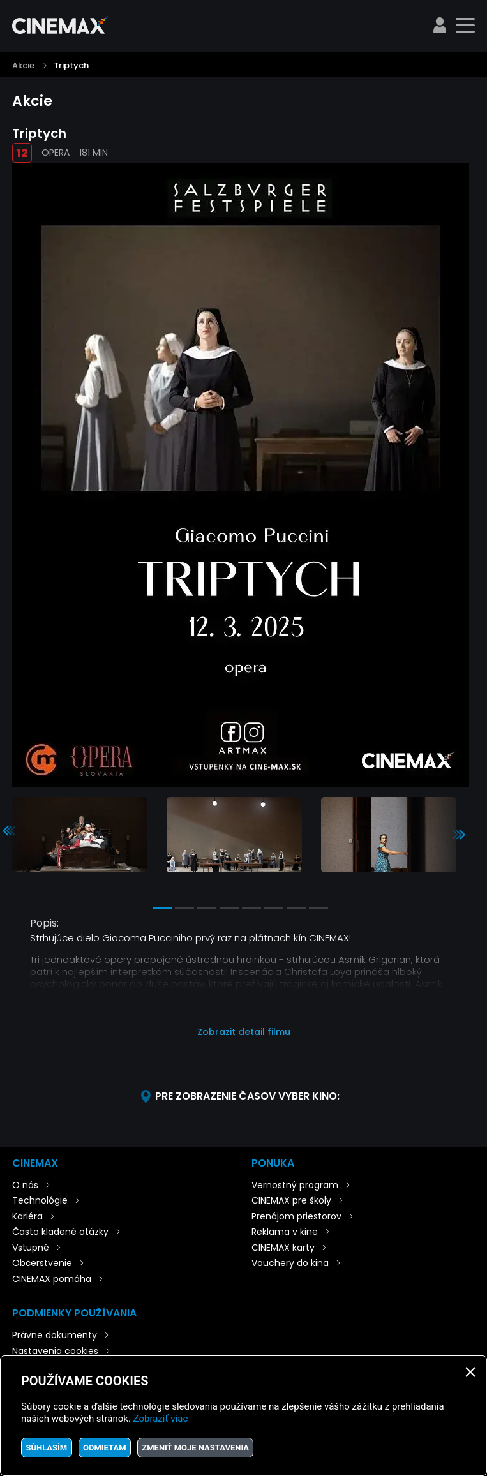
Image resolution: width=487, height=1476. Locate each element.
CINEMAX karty (283, 1247)
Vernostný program (294, 1185)
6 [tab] (273, 908)
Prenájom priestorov (296, 1216)
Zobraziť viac (160, 1418)
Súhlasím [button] (46, 1447)
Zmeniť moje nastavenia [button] (195, 1447)
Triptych (71, 65)
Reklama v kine (284, 1231)
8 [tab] (318, 908)
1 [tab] (162, 908)
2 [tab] (184, 908)
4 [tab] (229, 908)
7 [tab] (296, 908)
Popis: (44, 923)
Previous (9, 831)
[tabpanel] (80, 835)
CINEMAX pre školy (291, 1200)
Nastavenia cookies (55, 1351)
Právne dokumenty (54, 1335)
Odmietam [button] (104, 1447)
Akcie (23, 65)
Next (459, 834)
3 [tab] (206, 908)
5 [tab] (251, 908)
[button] (243, 1026)
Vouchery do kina (290, 1262)
